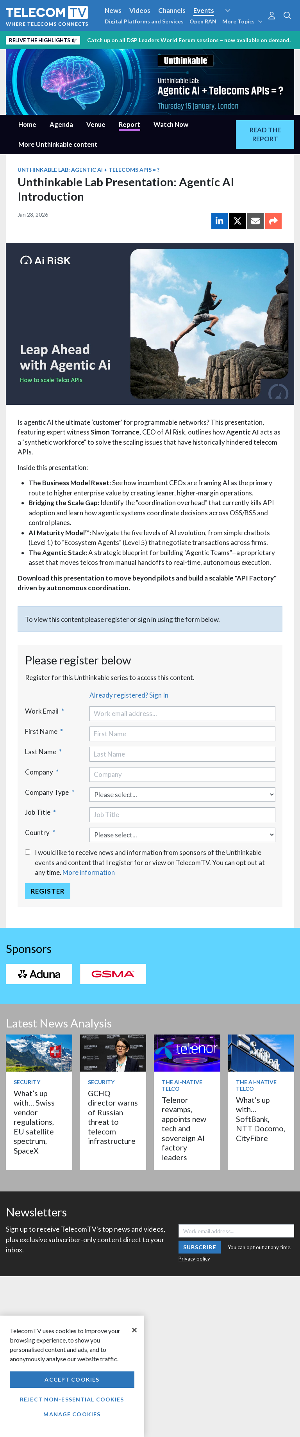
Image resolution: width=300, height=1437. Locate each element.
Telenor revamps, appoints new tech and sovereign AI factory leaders (184, 1128)
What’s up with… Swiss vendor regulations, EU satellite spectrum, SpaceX (34, 1122)
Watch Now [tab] (171, 124)
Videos (139, 10)
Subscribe (199, 1247)
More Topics (242, 21)
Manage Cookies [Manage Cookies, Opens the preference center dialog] (71, 1414)
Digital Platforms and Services (144, 21)
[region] (72, 1376)
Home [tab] (27, 124)
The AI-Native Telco (182, 1085)
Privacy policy (194, 1258)
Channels (172, 10)
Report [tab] (129, 124)
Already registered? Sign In (128, 695)
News (113, 10)
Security (27, 1082)
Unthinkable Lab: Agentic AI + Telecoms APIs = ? (88, 169)
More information (88, 872)
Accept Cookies (72, 1379)
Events (203, 10)
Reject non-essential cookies (72, 1399)
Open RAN (202, 21)
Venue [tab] (95, 124)
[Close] (134, 1330)
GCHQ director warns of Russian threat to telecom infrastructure (113, 1117)
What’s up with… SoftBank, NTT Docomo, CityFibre (260, 1119)
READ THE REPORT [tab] (265, 134)
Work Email (44, 711)
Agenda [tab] (61, 124)
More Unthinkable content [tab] (58, 144)
